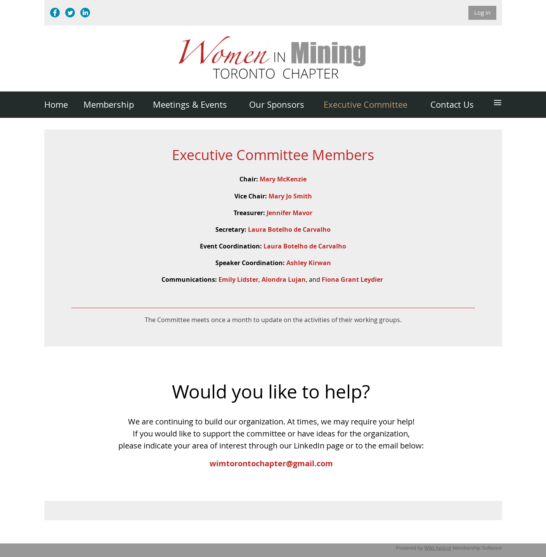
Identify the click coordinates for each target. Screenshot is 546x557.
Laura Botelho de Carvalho (289, 229)
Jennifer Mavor (289, 213)
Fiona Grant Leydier (352, 279)
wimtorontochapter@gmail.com (271, 463)
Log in (482, 12)
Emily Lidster (238, 279)
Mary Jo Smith (290, 196)
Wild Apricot (437, 548)
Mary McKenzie (283, 179)
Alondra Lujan (284, 279)
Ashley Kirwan (308, 263)
